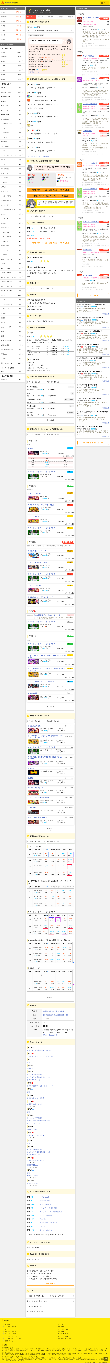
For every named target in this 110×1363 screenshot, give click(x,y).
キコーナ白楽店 (45, 1204)
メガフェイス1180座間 (91, 222)
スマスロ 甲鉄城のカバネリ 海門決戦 (41, 681)
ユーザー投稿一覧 (63, 1333)
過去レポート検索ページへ (37, 1312)
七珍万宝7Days (32, 1165)
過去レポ (40, 17)
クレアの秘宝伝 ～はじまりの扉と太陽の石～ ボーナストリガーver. (47, 669)
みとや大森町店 (88, 56)
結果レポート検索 (10, 1333)
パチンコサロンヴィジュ (48, 1223)
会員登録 (7, 1324)
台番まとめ (60, 17)
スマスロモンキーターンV (37, 551)
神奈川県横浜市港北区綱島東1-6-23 (55, 1015)
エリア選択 (61, 1326)
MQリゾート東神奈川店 (48, 1208)
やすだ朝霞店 (87, 131)
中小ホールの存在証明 (35, 1074)
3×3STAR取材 (32, 1129)
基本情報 (70, 17)
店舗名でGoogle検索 (50, 1035)
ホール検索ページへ (34, 1306)
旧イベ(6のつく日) (33, 1080)
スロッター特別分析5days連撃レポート (41, 1050)
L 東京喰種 (32, 807)
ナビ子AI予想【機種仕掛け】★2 (38, 1077)
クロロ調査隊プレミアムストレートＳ (47, 615)
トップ (7, 1329)
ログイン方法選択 (10, 1326)
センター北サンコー (47, 1230)
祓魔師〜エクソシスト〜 (35, 1104)
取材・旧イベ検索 (10, 1331)
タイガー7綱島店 (46, 1215)
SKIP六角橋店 (45, 1201)
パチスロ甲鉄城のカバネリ (37, 817)
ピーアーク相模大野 (90, 78)
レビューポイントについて (13, 1338)
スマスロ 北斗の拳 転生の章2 (38, 798)
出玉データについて (64, 1336)
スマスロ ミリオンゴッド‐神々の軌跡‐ (41, 505)
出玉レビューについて (64, 1338)
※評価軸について (34, 72)
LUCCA (42, 1226)
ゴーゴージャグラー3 (35, 516)
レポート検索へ (93, 295)
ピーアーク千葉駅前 (90, 104)
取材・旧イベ (30, 17)
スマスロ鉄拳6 (33, 693)
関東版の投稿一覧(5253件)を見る (93, 442)
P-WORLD (60, 1011)
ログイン (60, 1324)
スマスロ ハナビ (34, 768)
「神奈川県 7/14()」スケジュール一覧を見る (50, 196)
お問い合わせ (9, 1341)
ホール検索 (61, 1331)
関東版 (15, 3)
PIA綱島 (43, 1219)
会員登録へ (50, 1283)
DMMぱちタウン (49, 1011)
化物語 (30, 448)
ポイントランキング (11, 1336)
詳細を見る (105, 314)
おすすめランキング (64, 1329)
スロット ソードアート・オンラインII (41, 472)
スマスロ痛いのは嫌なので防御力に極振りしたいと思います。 (47, 656)
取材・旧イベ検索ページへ (37, 1301)
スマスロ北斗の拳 (34, 493)
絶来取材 (30, 1068)
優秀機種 (50, 17)
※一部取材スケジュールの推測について (42, 156)
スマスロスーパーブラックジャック (40, 597)
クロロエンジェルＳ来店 (35, 1098)
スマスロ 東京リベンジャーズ (38, 562)
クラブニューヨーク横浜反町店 (51, 1212)
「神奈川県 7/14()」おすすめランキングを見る (50, 190)
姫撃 (28, 1062)
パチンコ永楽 (44, 1197)
